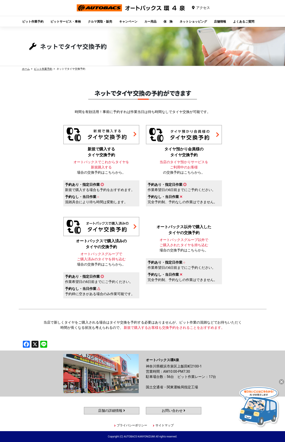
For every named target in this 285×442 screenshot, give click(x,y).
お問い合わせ (173, 411)
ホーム (26, 68)
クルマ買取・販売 (100, 21)
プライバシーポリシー (132, 425)
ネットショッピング (193, 21)
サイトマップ (164, 425)
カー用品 (150, 21)
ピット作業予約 (32, 21)
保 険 (168, 21)
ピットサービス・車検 (65, 21)
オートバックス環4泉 (131, 11)
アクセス (203, 8)
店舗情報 (220, 21)
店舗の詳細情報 (111, 411)
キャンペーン (128, 21)
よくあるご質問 (243, 21)
